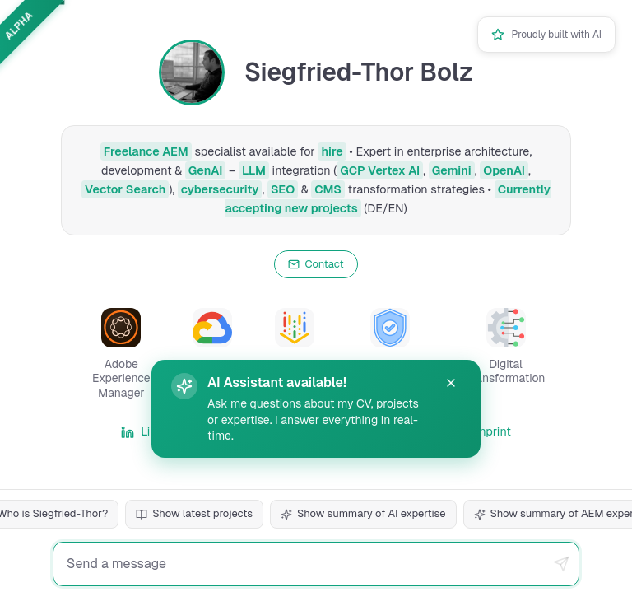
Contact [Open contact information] (315, 264)
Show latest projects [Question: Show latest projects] (194, 513)
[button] (121, 354)
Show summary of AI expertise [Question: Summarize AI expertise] (363, 513)
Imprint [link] (482, 431)
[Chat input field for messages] (316, 564)
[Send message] (561, 564)
